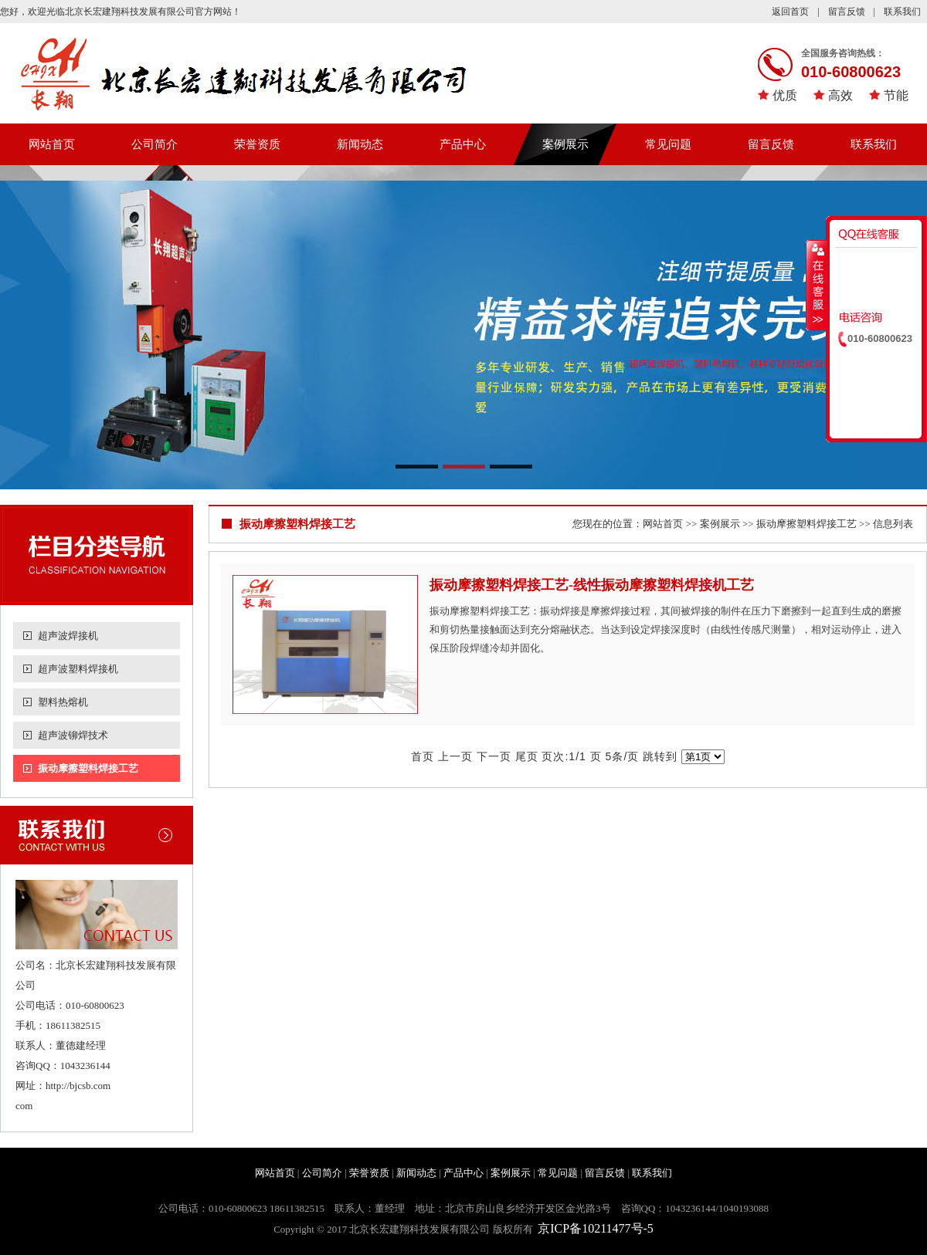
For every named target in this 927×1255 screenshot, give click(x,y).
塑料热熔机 (63, 702)
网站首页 (52, 144)
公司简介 (154, 144)
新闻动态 (360, 144)
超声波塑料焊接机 (78, 669)
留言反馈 (846, 11)
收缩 (816, 284)
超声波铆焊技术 (73, 735)
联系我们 (902, 11)
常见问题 (668, 144)
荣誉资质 (257, 144)
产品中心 (463, 144)
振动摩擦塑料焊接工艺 (88, 768)
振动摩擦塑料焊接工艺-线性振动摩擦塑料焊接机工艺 (592, 585)
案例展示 (565, 144)
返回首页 (790, 11)
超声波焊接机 (68, 635)
